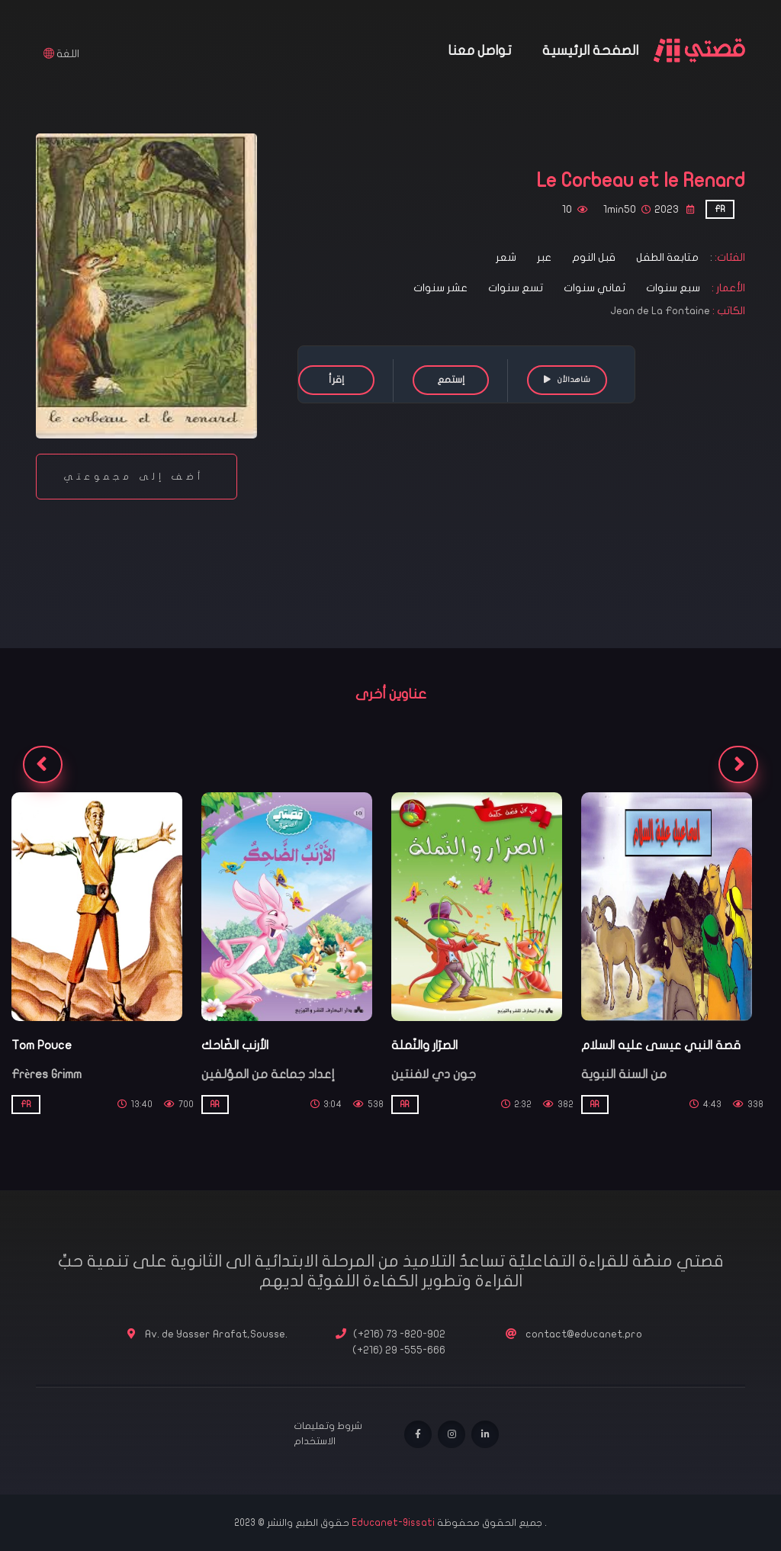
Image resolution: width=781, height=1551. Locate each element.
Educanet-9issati (394, 1522)
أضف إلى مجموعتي (136, 476)
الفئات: (728, 257)
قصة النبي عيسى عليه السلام (661, 1045)
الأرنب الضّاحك (234, 1045)
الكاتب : (728, 310)
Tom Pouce (41, 1045)
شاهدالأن (567, 379)
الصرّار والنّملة (424, 1045)
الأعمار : (727, 288)
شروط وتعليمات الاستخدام (328, 1434)
